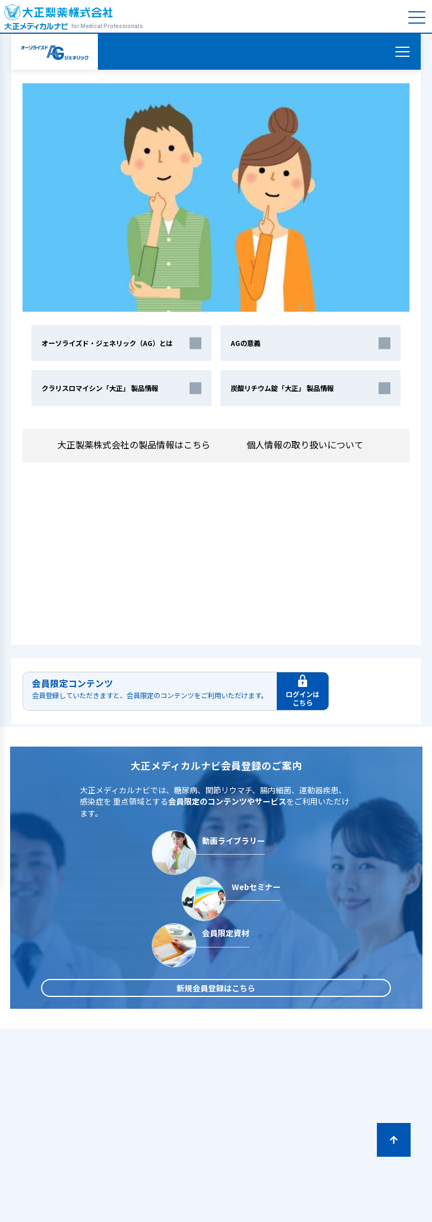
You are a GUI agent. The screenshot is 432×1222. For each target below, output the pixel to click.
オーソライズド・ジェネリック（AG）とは (107, 343)
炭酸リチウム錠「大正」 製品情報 (282, 388)
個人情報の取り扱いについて (310, 445)
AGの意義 (245, 343)
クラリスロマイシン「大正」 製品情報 (100, 388)
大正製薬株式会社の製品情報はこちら (133, 444)
